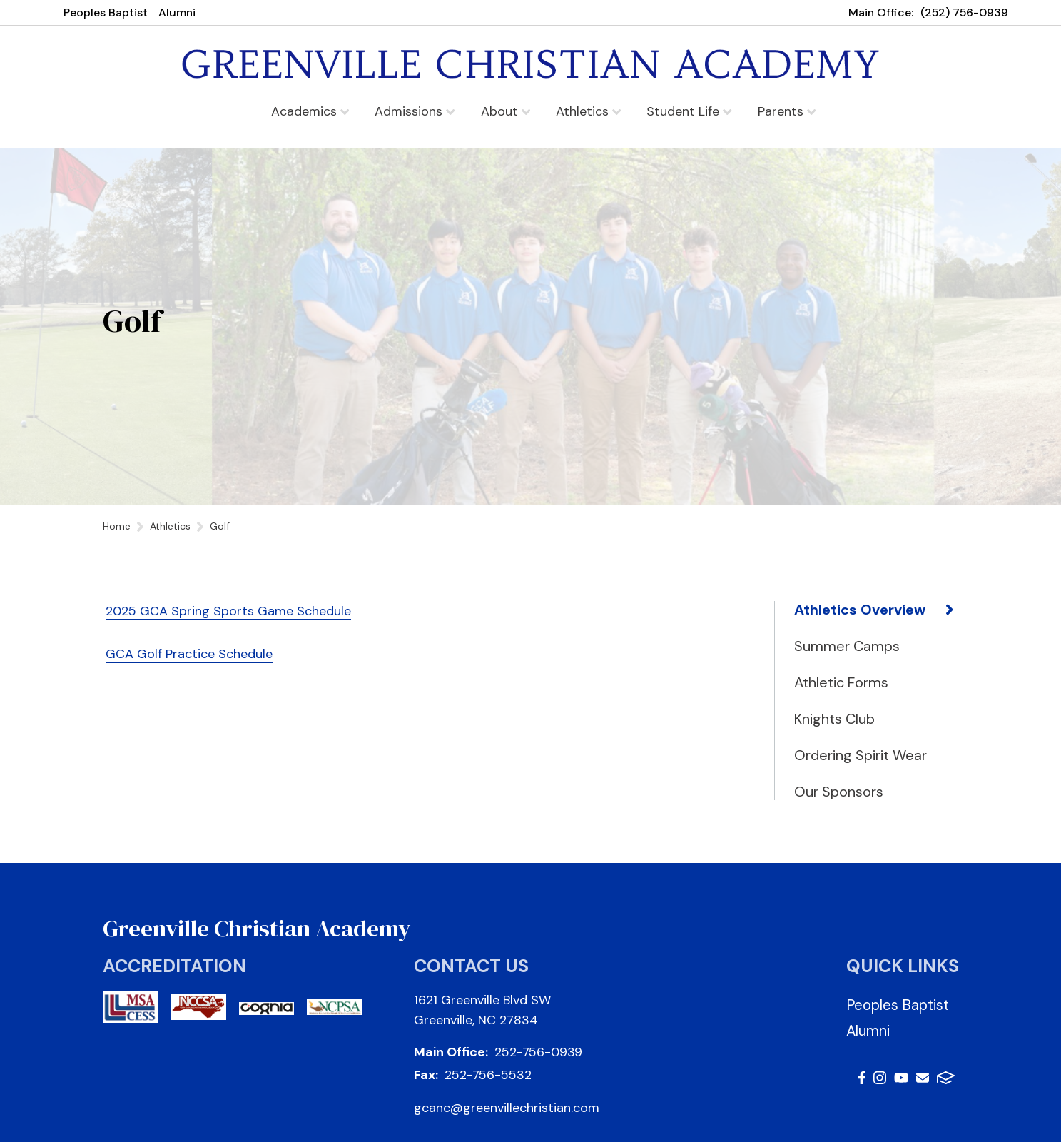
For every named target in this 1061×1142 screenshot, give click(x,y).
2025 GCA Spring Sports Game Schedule (228, 611)
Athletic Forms (841, 682)
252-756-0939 (538, 1052)
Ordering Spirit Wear (860, 755)
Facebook (861, 1077)
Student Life (688, 111)
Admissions (415, 111)
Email (922, 1077)
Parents (787, 111)
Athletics (588, 111)
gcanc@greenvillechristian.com (506, 1107)
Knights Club (834, 718)
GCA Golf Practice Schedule (189, 653)
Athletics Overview (859, 609)
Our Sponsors (838, 791)
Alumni (177, 12)
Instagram (879, 1077)
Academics (310, 111)
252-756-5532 (488, 1074)
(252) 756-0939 (964, 12)
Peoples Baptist (106, 12)
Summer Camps (847, 646)
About (505, 111)
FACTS (946, 1077)
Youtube (901, 1077)
